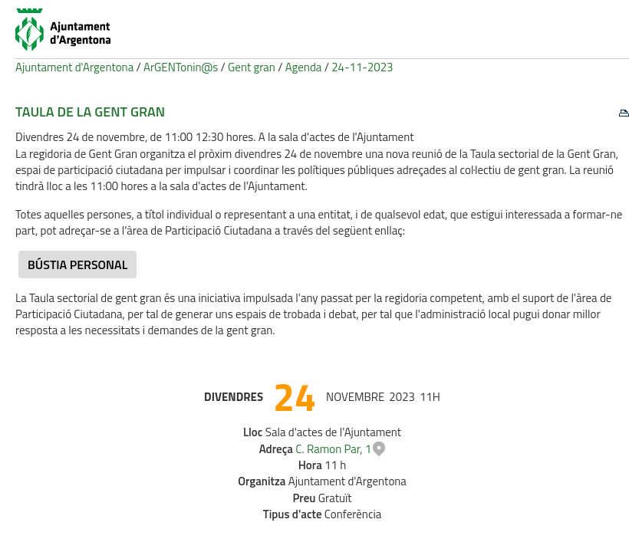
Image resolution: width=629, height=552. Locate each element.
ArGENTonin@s (180, 67)
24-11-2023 (362, 67)
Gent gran (251, 67)
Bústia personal (77, 264)
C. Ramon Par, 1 (333, 449)
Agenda (303, 67)
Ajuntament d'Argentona (74, 67)
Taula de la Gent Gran (90, 111)
